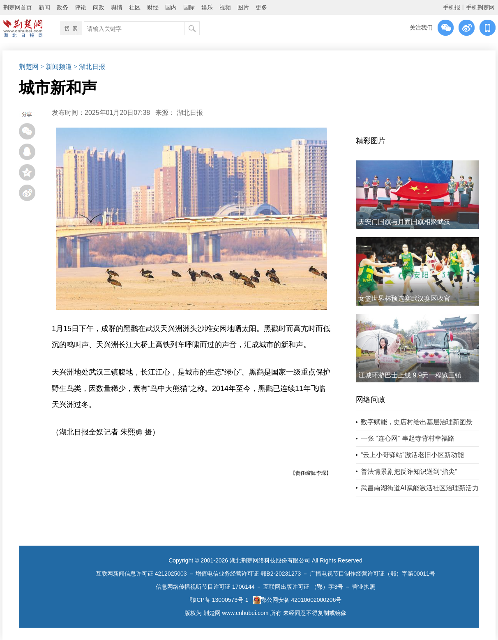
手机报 (451, 7)
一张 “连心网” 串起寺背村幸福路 (407, 438)
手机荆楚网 (480, 7)
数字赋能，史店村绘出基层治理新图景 (417, 421)
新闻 (44, 7)
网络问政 (370, 399)
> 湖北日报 (89, 66)
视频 (225, 7)
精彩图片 (370, 141)
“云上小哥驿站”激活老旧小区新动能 (412, 454)
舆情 (116, 7)
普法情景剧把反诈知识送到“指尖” (409, 471)
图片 (243, 7)
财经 (153, 7)
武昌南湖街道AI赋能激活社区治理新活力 (420, 488)
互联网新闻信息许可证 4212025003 (141, 573)
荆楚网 (29, 66)
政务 (62, 7)
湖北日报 (190, 112)
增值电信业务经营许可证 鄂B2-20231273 (248, 573)
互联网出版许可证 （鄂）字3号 (303, 586)
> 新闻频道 (56, 66)
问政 (98, 7)
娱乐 (207, 7)
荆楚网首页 (17, 7)
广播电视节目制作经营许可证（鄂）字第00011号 (372, 573)
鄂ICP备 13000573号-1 (219, 600)
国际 (189, 7)
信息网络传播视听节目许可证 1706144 (205, 586)
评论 (80, 7)
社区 (135, 7)
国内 (171, 7)
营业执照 (363, 586)
